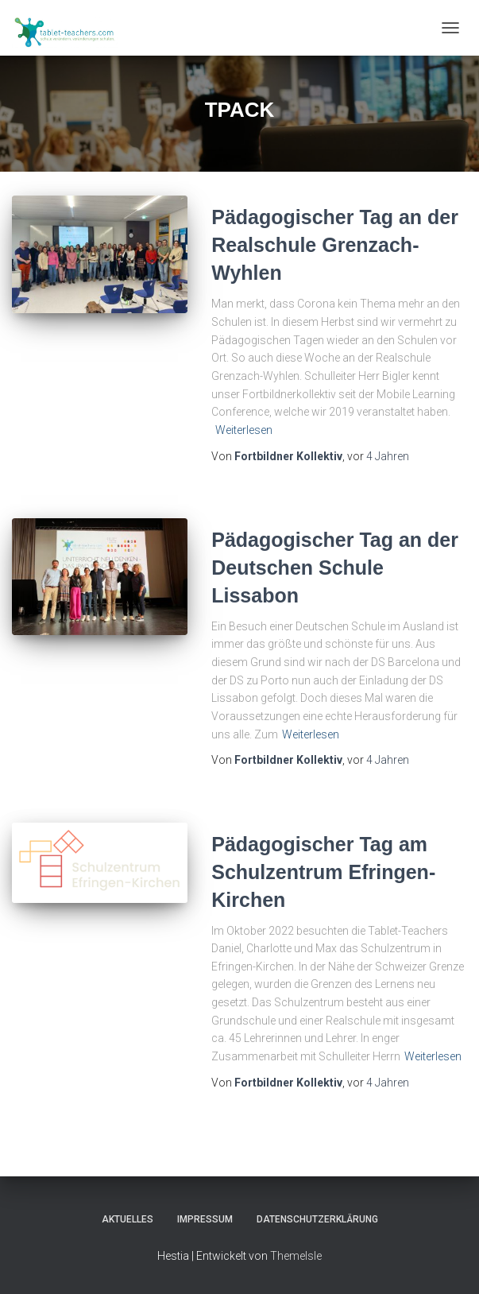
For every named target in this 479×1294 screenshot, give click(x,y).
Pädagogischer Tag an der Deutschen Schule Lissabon (334, 567)
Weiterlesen (243, 430)
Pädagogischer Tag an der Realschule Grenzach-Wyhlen (334, 245)
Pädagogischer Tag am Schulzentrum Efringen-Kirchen (323, 872)
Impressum (205, 1219)
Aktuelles (127, 1219)
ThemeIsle (296, 1255)
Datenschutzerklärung (317, 1219)
